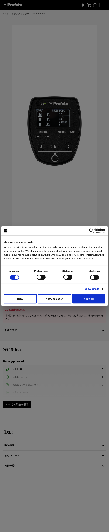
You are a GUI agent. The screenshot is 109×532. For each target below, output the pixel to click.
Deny (20, 298)
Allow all (89, 298)
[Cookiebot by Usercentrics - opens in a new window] (91, 230)
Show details (92, 288)
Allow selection (54, 298)
